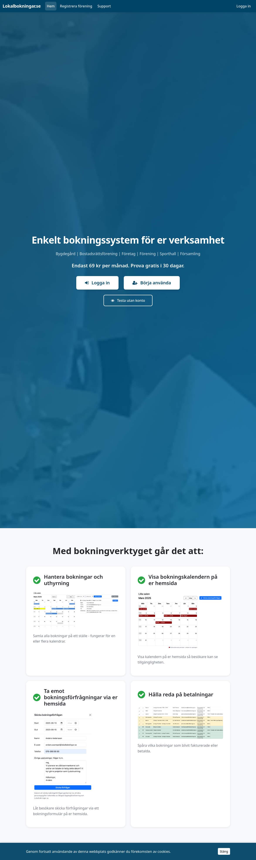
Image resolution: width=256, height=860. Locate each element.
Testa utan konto (128, 300)
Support (104, 6)
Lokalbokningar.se (22, 6)
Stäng (224, 851)
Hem (51, 6)
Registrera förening (76, 6)
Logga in (243, 6)
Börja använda (151, 283)
